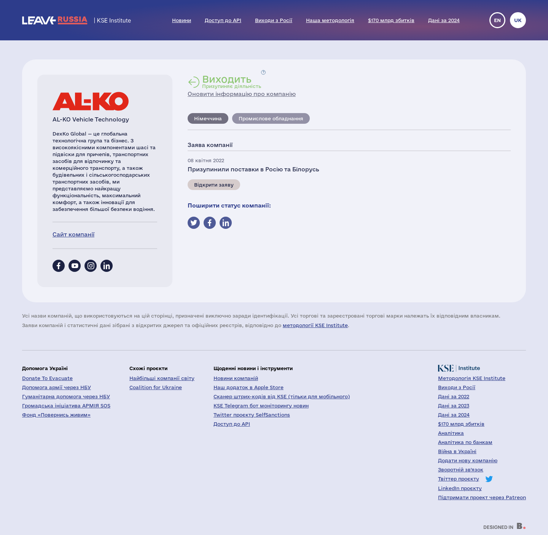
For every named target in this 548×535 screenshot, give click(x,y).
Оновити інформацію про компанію (242, 94)
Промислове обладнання (271, 118)
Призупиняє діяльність (231, 81)
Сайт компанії (73, 234)
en (497, 20)
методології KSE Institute (315, 325)
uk (518, 20)
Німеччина (208, 118)
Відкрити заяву (214, 184)
